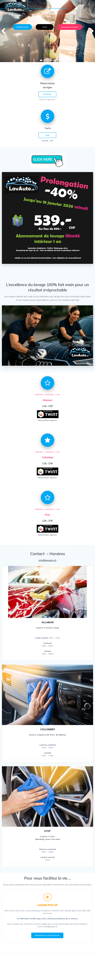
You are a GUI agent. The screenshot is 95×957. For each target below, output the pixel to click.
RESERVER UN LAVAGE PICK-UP (47, 935)
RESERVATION (22, 27)
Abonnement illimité (69, 27)
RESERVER (47, 94)
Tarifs (44, 27)
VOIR (47, 135)
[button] (41, 60)
